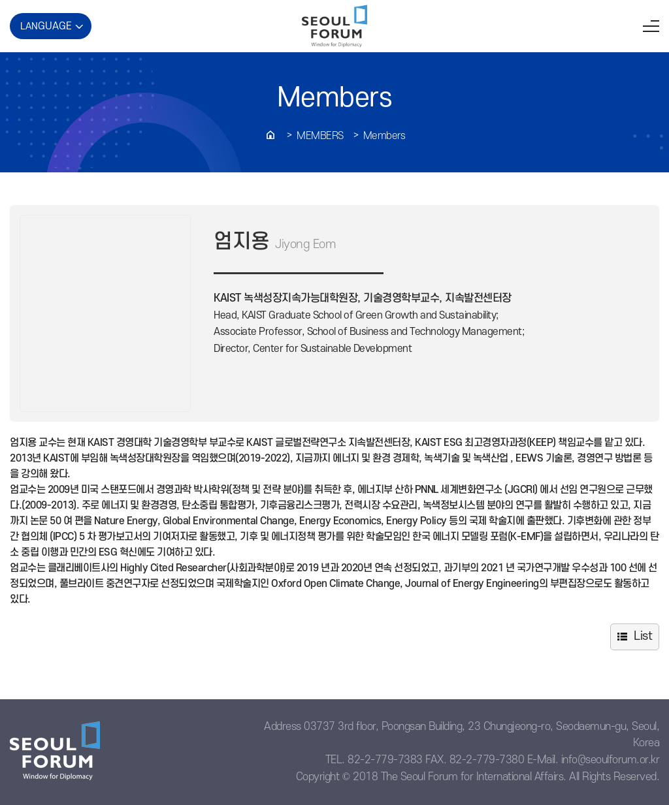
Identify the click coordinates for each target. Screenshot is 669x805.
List (643, 636)
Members (320, 136)
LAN (46, 26)
